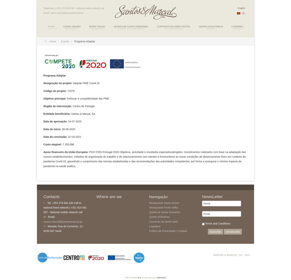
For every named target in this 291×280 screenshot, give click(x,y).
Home (51, 26)
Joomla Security (149, 277)
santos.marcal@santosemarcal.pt (62, 221)
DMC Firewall (131, 277)
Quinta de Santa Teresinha (131, 26)
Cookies (182, 230)
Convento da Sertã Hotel (173, 26)
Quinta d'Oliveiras (211, 26)
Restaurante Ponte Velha (163, 207)
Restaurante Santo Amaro (164, 202)
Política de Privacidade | (163, 230)
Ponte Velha (97, 26)
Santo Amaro (72, 26)
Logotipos (155, 226)
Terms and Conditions (216, 224)
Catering (237, 26)
